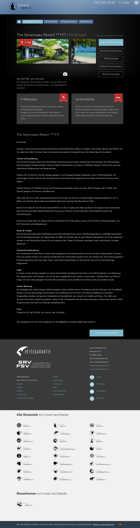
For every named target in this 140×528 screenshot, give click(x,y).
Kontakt (20, 384)
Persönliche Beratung (111, 51)
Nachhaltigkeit (59, 394)
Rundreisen (51, 21)
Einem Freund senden (111, 66)
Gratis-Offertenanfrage (111, 42)
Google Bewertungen (25, 398)
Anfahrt (20, 391)
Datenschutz (58, 380)
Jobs (55, 387)
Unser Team (21, 394)
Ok (120, 525)
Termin (19, 387)
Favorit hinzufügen (111, 74)
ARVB (55, 377)
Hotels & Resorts (32, 21)
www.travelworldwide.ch (99, 369)
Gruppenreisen (68, 21)
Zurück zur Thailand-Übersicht (110, 35)
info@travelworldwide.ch (99, 365)
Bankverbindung (59, 391)
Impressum (57, 384)
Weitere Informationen (103, 525)
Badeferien (85, 21)
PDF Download (111, 59)
